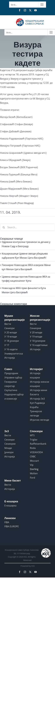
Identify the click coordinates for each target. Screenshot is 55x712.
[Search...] (27, 227)
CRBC (33, 456)
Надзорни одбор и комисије (14, 396)
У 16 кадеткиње (39, 345)
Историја (9, 357)
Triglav (33, 439)
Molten (34, 473)
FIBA (6, 522)
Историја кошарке (35, 375)
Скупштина (10, 390)
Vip (31, 464)
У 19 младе (36, 336)
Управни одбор (13, 377)
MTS (32, 435)
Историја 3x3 (37, 398)
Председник (11, 373)
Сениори (9, 328)
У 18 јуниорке (37, 340)
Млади (8, 448)
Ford (32, 477)
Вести (7, 324)
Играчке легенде (39, 419)
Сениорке (35, 328)
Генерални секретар (10, 384)
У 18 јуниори (11, 340)
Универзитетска (13, 353)
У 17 (6, 345)
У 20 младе (36, 332)
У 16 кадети (10, 349)
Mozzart (34, 460)
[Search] (3, 227)
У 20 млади (10, 332)
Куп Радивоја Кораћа (37, 405)
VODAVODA (36, 452)
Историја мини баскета (38, 392)
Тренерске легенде (36, 413)
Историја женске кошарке (39, 384)
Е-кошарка (10, 505)
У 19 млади (10, 336)
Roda (33, 448)
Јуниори (8, 452)
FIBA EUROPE (11, 526)
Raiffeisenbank (38, 443)
